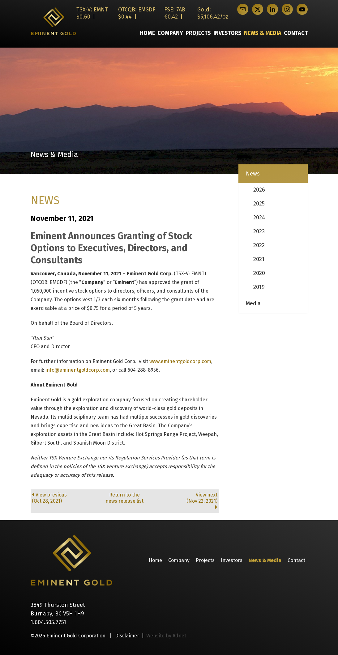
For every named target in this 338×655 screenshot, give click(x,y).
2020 (259, 273)
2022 (259, 245)
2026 (259, 189)
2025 (259, 203)
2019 (259, 287)
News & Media (262, 33)
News (253, 173)
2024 (259, 217)
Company (170, 33)
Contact (296, 33)
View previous (63, 498)
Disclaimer (127, 636)
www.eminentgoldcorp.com (180, 361)
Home (147, 33)
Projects (198, 33)
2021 (258, 259)
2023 (259, 231)
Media (253, 303)
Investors (227, 33)
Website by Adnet (166, 636)
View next (186, 501)
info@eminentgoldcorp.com (77, 370)
